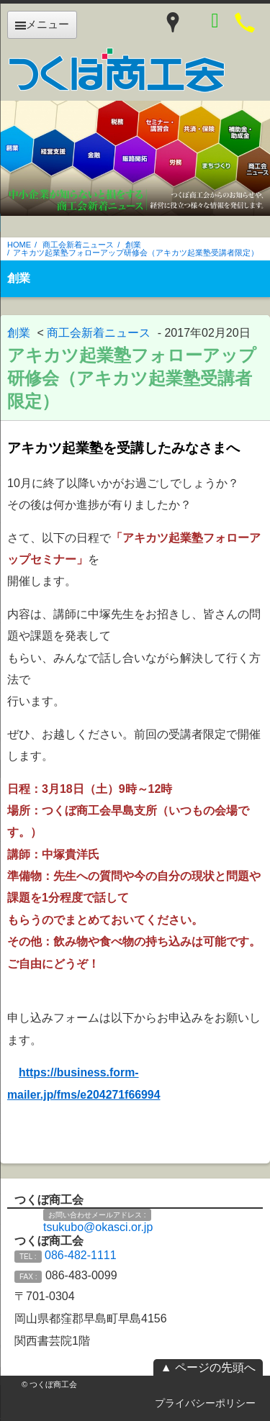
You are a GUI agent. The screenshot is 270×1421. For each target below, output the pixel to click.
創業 (133, 244)
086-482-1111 (81, 1255)
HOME (19, 244)
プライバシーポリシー (205, 1403)
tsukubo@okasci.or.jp (98, 1227)
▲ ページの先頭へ (208, 1367)
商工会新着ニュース (78, 244)
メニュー (42, 24)
